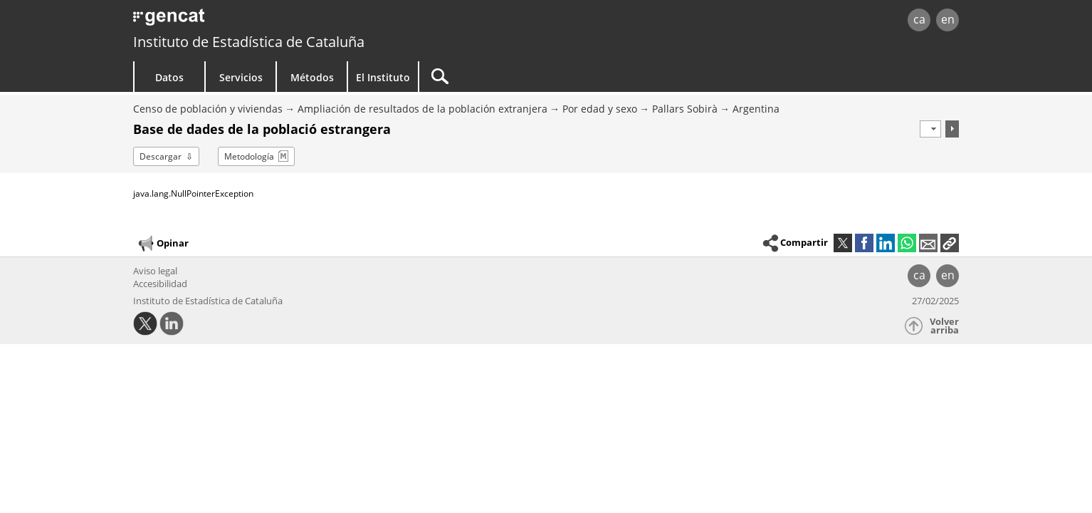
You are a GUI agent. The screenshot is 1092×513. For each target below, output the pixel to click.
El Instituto (383, 77)
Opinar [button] (163, 243)
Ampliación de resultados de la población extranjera (422, 108)
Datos (169, 77)
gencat (298, 21)
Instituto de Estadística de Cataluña (248, 41)
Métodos (312, 77)
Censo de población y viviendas (208, 108)
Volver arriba (944, 326)
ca (919, 19)
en (948, 19)
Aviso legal (155, 270)
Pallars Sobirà (685, 108)
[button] (949, 243)
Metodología (249, 156)
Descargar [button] (161, 156)
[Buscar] (540, 76)
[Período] (930, 129)
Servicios (241, 77)
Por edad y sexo (599, 108)
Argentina (756, 108)
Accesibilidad (160, 283)
